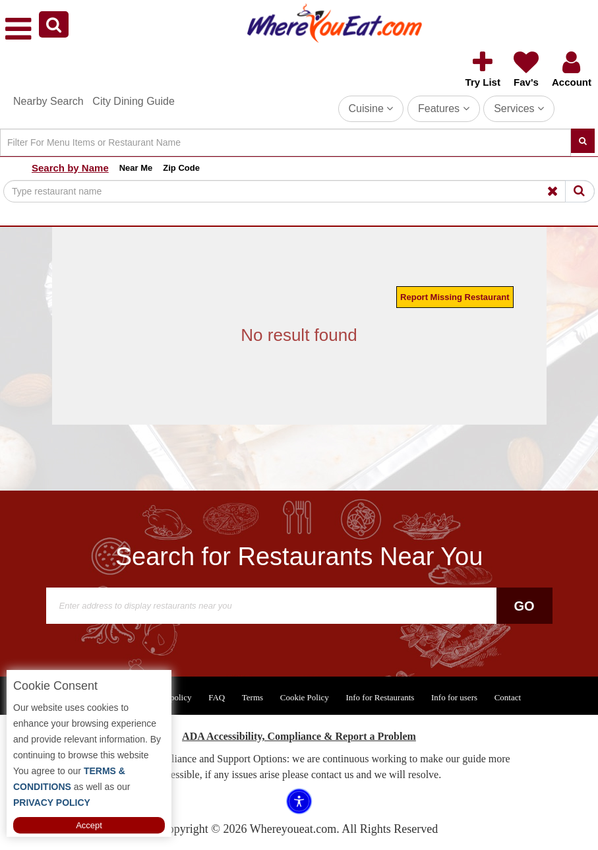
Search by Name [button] (70, 167)
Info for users (454, 697)
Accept (89, 825)
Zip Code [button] (181, 168)
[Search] (285, 142)
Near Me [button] (136, 168)
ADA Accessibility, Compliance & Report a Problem (299, 736)
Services (519, 108)
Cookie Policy (304, 697)
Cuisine (371, 108)
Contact (507, 697)
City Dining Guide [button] (133, 101)
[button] (54, 24)
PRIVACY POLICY (51, 802)
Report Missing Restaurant (454, 297)
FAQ (216, 697)
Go (524, 606)
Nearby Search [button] (48, 101)
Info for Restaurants (379, 697)
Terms (252, 697)
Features (443, 108)
